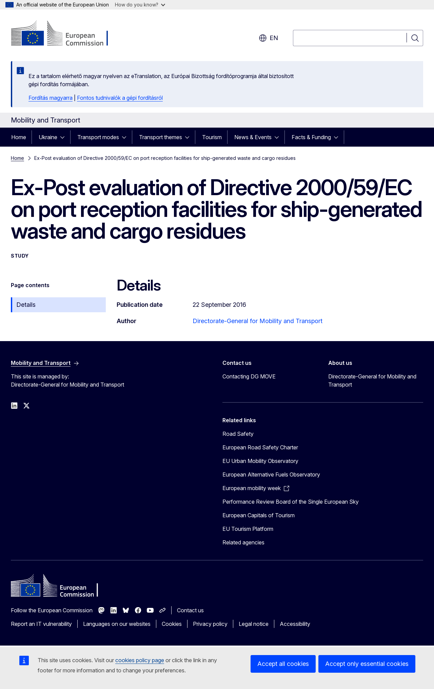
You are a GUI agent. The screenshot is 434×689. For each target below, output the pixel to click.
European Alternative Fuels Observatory (271, 474)
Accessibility (295, 623)
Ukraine (48, 137)
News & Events (253, 137)
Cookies (172, 623)
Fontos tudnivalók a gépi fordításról (120, 97)
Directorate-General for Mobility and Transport (257, 320)
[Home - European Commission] (65, 34)
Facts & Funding (311, 137)
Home (18, 137)
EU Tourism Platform (247, 528)
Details (26, 304)
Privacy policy (210, 623)
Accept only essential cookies (367, 663)
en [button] (268, 38)
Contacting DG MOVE (249, 376)
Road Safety (238, 433)
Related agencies (243, 542)
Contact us (190, 610)
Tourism (212, 137)
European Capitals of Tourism (258, 515)
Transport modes (98, 137)
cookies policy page (139, 660)
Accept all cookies (283, 663)
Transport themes (160, 137)
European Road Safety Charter (260, 447)
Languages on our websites (117, 623)
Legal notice (254, 623)
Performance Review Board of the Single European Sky (290, 501)
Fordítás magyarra (50, 97)
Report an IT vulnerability (41, 623)
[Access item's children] (64, 137)
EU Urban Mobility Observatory (260, 461)
